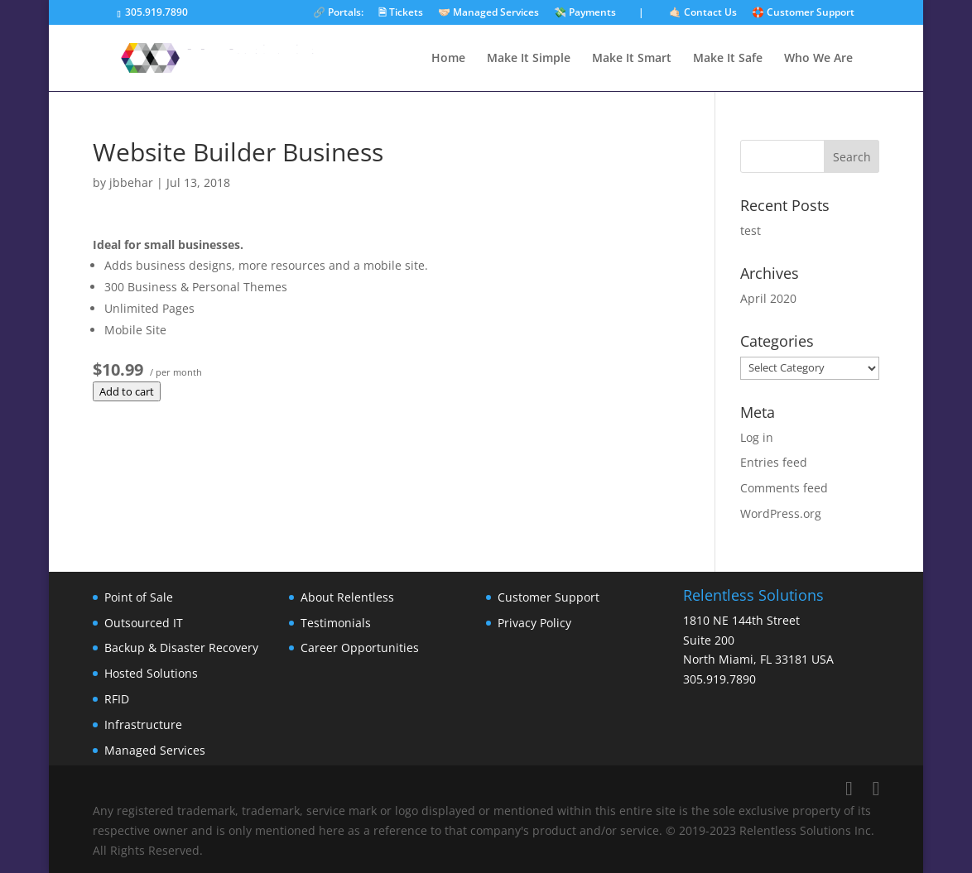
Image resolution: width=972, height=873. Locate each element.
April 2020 (768, 298)
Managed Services (154, 750)
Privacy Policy (534, 623)
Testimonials (336, 623)
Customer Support (548, 597)
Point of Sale (138, 597)
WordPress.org (780, 513)
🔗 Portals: (338, 13)
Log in (756, 437)
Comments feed (784, 488)
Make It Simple (528, 58)
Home (448, 58)
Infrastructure (143, 724)
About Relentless (347, 597)
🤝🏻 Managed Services (488, 13)
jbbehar (131, 182)
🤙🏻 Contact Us (703, 13)
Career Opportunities (360, 647)
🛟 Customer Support (803, 13)
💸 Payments (585, 13)
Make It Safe (728, 58)
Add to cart (126, 391)
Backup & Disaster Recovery (181, 647)
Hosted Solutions (151, 673)
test (750, 230)
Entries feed (773, 462)
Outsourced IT (143, 623)
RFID (116, 699)
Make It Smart (631, 58)
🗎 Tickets (400, 13)
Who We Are (818, 58)
